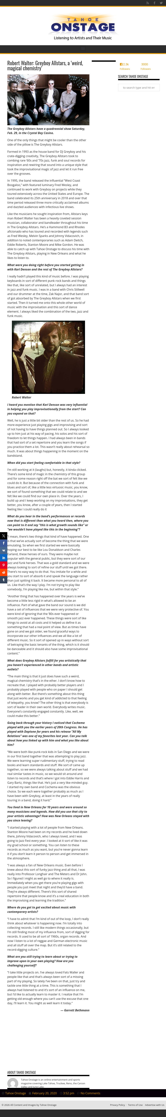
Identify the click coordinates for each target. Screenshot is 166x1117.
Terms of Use (135, 1105)
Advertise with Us (154, 1105)
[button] (83, 48)
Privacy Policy (117, 1105)
